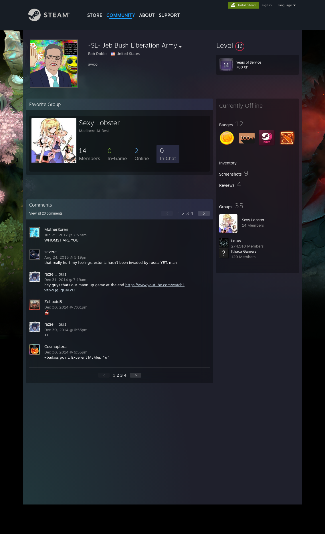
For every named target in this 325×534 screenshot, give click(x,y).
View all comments (46, 213)
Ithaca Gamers (243, 251)
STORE (94, 15)
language (285, 5)
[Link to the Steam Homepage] (53, 19)
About (147, 15)
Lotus (236, 240)
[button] (257, 45)
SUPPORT (169, 15)
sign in (267, 5)
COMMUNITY (120, 15)
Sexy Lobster (253, 219)
